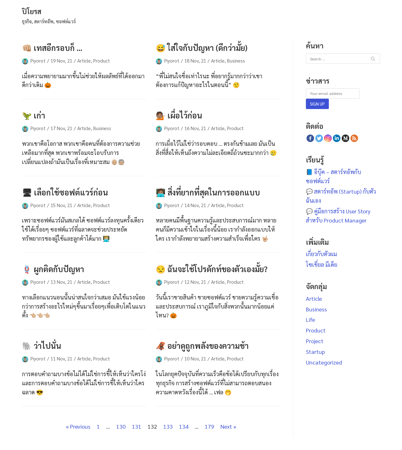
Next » (228, 426)
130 (121, 426)
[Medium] (345, 138)
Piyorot (38, 61)
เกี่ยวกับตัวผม (321, 253)
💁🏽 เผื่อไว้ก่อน (179, 115)
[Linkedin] (336, 138)
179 (209, 426)
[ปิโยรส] (49, 16)
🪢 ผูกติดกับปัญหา (53, 269)
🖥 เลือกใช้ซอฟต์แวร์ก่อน (65, 192)
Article (84, 61)
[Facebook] (310, 138)
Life (310, 319)
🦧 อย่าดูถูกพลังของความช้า (202, 345)
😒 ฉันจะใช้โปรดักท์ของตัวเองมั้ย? (212, 269)
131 (136, 426)
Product (101, 61)
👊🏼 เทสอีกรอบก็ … (52, 47)
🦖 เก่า (33, 115)
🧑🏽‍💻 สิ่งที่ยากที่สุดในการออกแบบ (208, 192)
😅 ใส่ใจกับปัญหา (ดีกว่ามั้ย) (201, 47)
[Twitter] (319, 138)
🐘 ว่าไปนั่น (41, 345)
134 (183, 426)
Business (236, 61)
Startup (315, 351)
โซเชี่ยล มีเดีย (321, 264)
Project (314, 340)
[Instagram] (328, 138)
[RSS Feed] (354, 138)
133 (168, 426)
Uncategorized (324, 362)
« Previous (78, 426)
